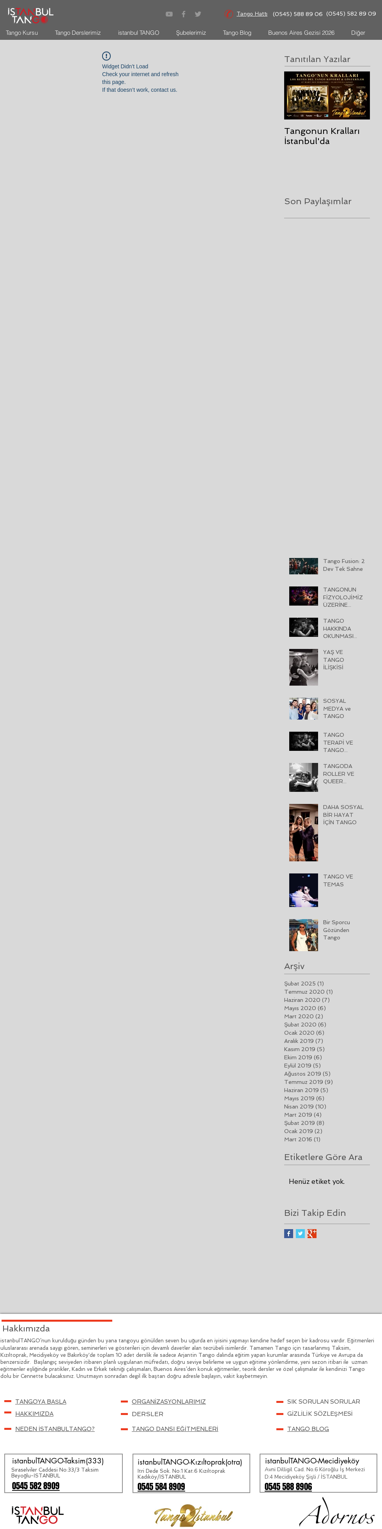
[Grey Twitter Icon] (198, 14)
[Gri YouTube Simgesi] (169, 14)
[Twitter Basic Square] (300, 1233)
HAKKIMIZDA (34, 1413)
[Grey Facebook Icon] (183, 14)
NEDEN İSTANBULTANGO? (55, 1429)
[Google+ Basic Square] (312, 1233)
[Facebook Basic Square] (288, 1233)
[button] (40, 1401)
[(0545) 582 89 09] (351, 14)
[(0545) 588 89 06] (297, 14)
